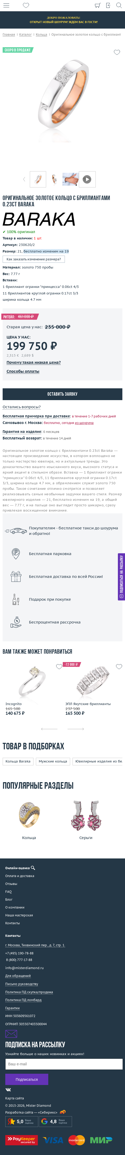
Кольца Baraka (18, 761)
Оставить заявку (62, 394)
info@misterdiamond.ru (24, 968)
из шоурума (84, 423)
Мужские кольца (53, 761)
